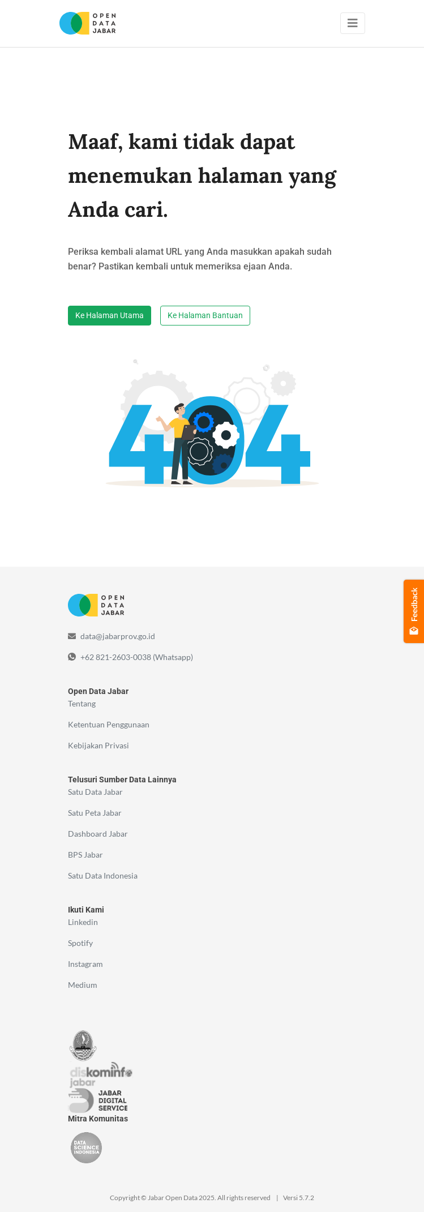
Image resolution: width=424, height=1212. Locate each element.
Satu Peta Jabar (95, 812)
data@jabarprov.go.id (117, 636)
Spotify (80, 943)
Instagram (85, 964)
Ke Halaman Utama (109, 315)
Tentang (82, 703)
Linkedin (83, 922)
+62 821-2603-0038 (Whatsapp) (136, 657)
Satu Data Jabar (95, 791)
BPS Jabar (85, 854)
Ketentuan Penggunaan (108, 724)
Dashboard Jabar (98, 833)
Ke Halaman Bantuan (205, 315)
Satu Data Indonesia (103, 875)
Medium (82, 985)
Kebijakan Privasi (98, 745)
